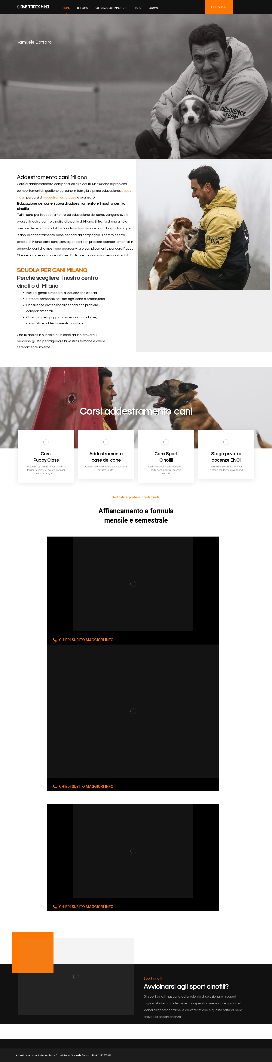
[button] (83, 640)
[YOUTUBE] (247, 7)
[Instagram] (253, 7)
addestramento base (59, 197)
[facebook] (241, 7)
